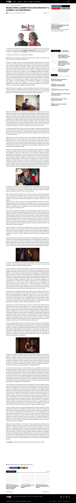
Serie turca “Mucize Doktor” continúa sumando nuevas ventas (59, 99)
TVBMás (16, 501)
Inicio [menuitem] (14, 1)
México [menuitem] (25, 1)
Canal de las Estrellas (17, 5)
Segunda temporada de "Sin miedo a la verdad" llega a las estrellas (42, 486)
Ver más (47, 471)
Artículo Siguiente (45, 491)
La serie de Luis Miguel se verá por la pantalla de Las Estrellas (27, 486)
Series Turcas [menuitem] (37, 1)
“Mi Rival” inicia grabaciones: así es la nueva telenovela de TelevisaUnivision (60, 26)
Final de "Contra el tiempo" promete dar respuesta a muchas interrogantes (64, 70)
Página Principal (9, 5)
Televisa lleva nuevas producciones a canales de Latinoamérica (59, 80)
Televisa (28, 464)
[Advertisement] (27, 19)
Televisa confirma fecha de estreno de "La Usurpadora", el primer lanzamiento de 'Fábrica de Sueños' (12, 486)
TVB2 (32, 464)
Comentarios (65, 50)
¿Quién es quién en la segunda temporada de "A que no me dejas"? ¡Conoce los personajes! (64, 63)
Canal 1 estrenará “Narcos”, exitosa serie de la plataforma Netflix (60, 94)
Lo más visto (55, 50)
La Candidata (21, 464)
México (25, 464)
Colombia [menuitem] (31, 1)
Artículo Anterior (10, 491)
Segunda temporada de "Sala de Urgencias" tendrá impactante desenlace (64, 56)
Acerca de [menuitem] (19, 1)
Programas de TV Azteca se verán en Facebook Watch (59, 105)
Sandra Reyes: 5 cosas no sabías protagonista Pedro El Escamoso (58, 85)
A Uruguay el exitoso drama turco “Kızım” (60, 89)
